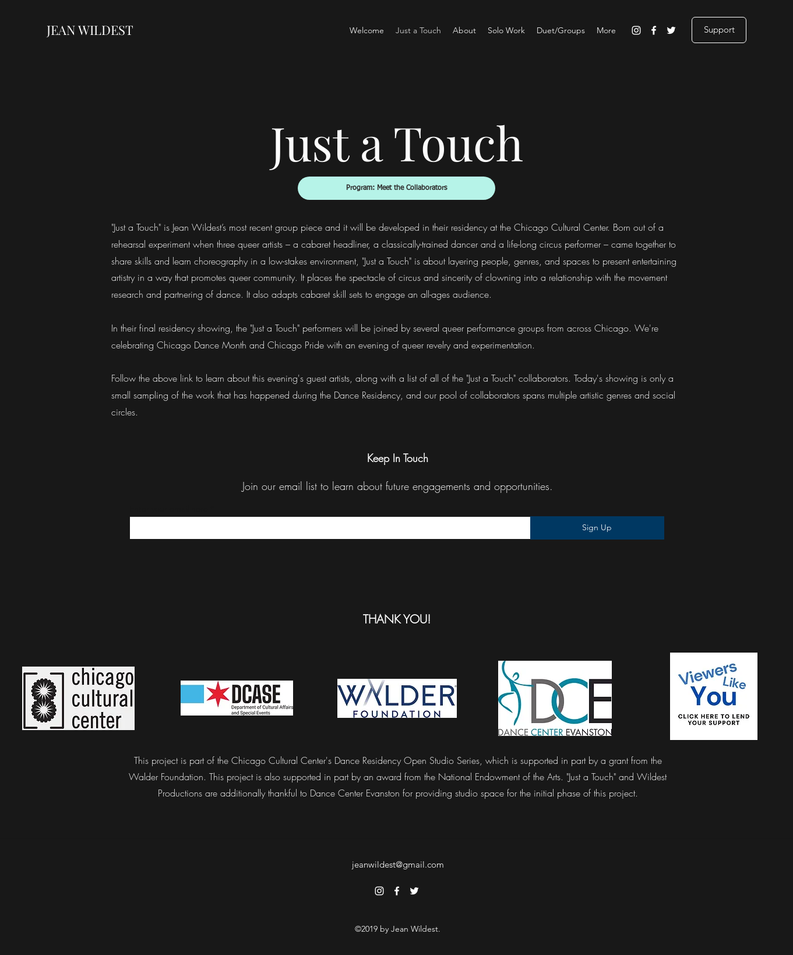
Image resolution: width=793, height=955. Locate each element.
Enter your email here (168, 509)
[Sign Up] (597, 528)
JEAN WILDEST (90, 29)
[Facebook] (654, 30)
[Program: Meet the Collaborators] (396, 188)
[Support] (719, 30)
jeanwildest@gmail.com (398, 864)
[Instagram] (636, 30)
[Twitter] (671, 30)
